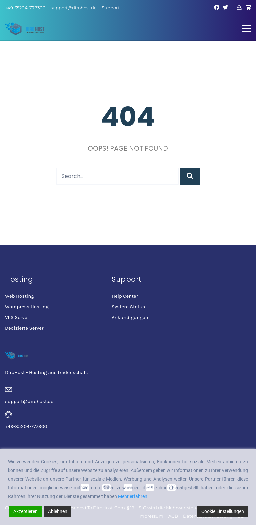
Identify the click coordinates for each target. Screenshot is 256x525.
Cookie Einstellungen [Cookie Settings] (222, 511)
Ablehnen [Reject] (57, 511)
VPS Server (17, 317)
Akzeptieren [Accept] (25, 511)
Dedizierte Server (24, 328)
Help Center (125, 296)
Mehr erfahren (132, 496)
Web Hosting (19, 296)
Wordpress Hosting (26, 307)
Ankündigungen (130, 317)
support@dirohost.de (74, 7)
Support (110, 7)
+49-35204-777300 (25, 7)
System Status (128, 307)
